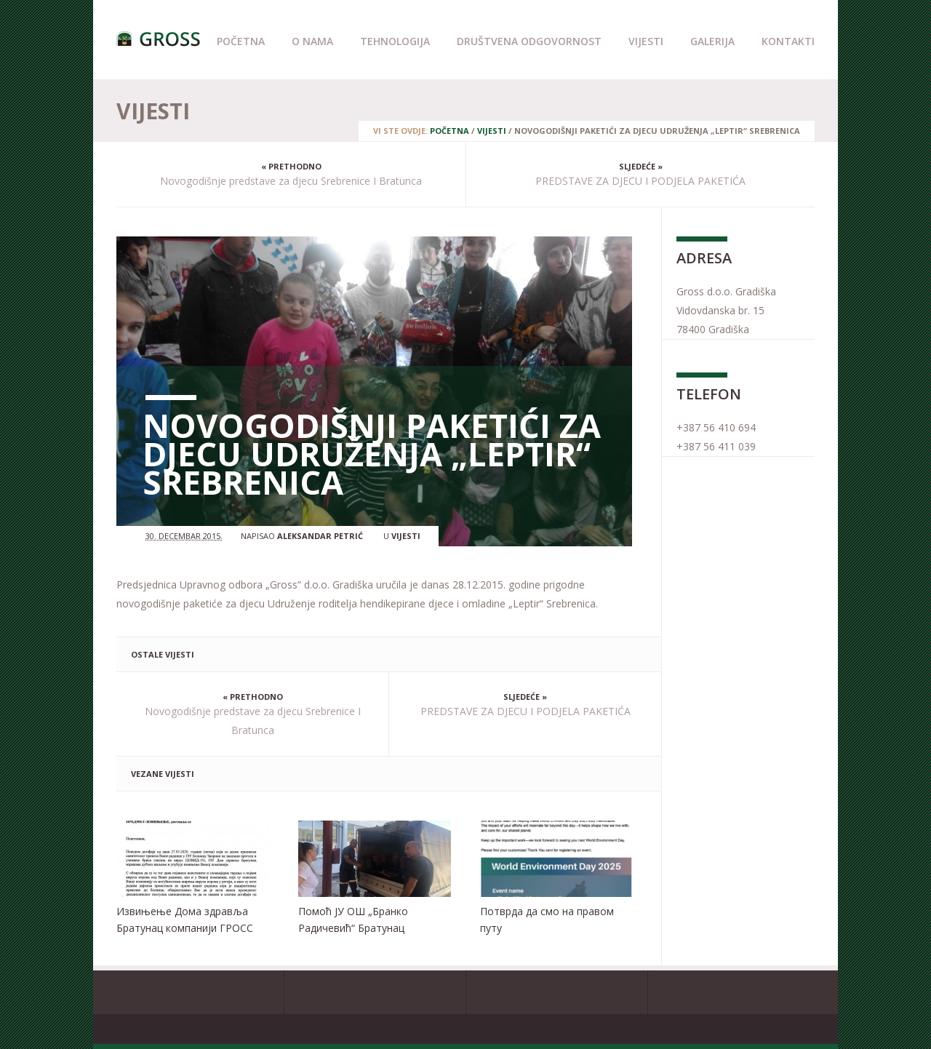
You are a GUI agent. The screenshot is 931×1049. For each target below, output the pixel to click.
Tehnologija (395, 41)
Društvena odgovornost (529, 41)
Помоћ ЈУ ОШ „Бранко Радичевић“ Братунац (353, 919)
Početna (241, 41)
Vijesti (645, 41)
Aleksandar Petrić (320, 535)
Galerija (712, 41)
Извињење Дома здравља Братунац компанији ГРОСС (184, 919)
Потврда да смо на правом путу (547, 919)
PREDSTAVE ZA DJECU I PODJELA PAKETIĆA (640, 181)
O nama (312, 41)
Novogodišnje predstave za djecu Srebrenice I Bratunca (291, 181)
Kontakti (788, 41)
